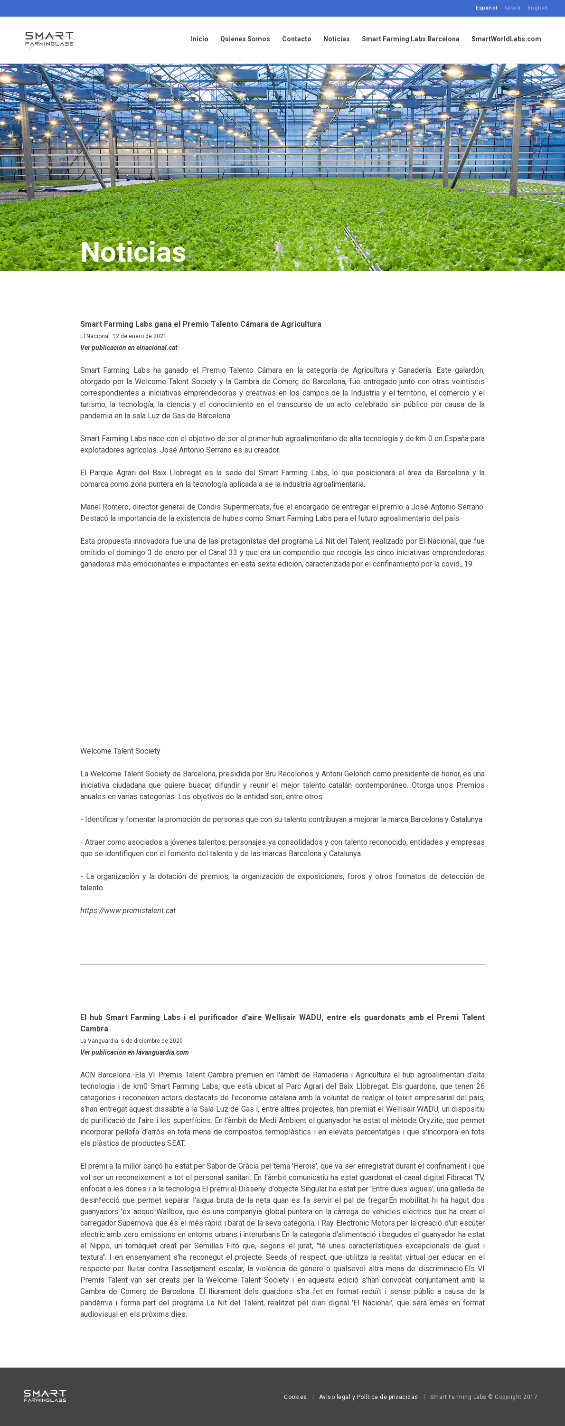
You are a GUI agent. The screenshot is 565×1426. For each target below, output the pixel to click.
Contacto (296, 39)
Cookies (295, 1397)
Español (487, 8)
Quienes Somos (245, 39)
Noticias (336, 39)
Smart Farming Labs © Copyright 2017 (484, 1397)
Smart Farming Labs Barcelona (411, 39)
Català (513, 8)
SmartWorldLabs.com (506, 39)
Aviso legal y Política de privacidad (368, 1397)
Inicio (199, 39)
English (538, 8)
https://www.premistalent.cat (128, 910)
